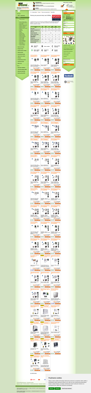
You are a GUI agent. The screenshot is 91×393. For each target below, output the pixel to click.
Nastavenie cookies (20, 383)
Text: (64, 27)
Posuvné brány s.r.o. (26, 388)
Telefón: (64, 25)
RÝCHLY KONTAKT (67, 14)
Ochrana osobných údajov (34, 383)
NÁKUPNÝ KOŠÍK (67, 2)
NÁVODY (37, 8)
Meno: (64, 21)
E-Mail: (64, 23)
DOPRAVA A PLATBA (39, 5)
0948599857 (34, 388)
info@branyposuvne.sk (41, 388)
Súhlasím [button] (51, 388)
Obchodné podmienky (26, 383)
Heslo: (64, 61)
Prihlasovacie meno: (66, 59)
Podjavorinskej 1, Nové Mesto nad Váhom (70, 18)
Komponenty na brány (30, 382)
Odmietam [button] (58, 388)
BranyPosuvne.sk (23, 382)
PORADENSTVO (38, 2)
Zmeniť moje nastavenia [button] (66, 388)
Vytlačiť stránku (34, 373)
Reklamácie (40, 383)
